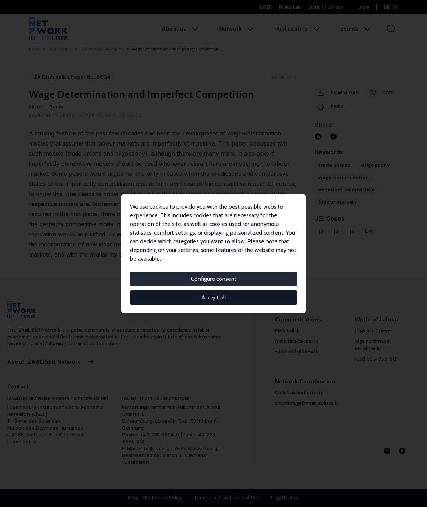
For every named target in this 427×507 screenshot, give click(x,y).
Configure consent (214, 278)
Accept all (213, 297)
